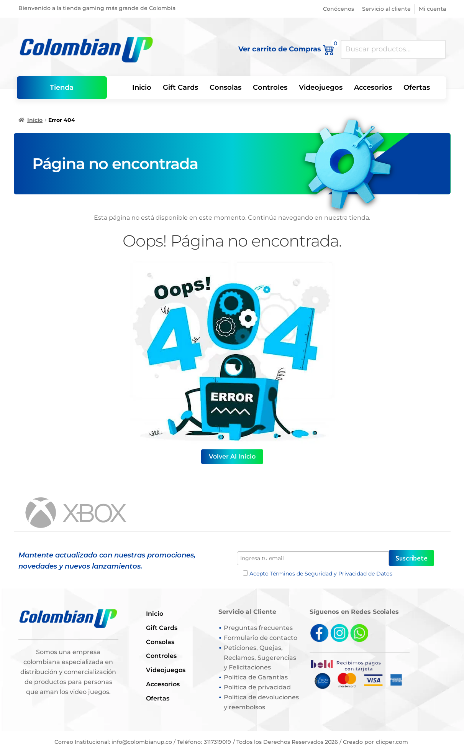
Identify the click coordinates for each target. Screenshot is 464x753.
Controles (270, 87)
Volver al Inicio (232, 456)
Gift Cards (180, 87)
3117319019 (217, 741)
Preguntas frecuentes (258, 627)
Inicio (141, 87)
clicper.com (392, 741)
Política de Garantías (256, 677)
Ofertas (416, 87)
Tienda (62, 87)
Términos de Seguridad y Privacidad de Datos (331, 573)
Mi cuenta (432, 8)
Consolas (225, 87)
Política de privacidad (257, 687)
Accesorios (373, 87)
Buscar (436, 49)
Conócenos (338, 8)
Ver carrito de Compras (286, 48)
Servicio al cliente (386, 8)
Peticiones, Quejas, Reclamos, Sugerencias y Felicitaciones (260, 657)
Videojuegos (321, 87)
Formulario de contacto (260, 637)
